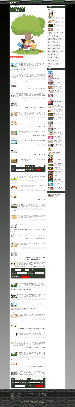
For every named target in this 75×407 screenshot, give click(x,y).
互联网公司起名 (55, 54)
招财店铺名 (26, 266)
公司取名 (49, 51)
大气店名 (21, 266)
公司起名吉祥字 (50, 63)
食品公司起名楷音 (13, 210)
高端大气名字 (36, 337)
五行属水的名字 (42, 328)
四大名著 (32, 126)
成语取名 (49, 35)
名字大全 (61, 32)
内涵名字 (56, 33)
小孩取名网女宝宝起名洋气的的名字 (18, 81)
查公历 (29, 273)
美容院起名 (31, 337)
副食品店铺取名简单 (42, 257)
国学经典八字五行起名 (57, 90)
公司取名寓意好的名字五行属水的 (18, 321)
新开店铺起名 (35, 366)
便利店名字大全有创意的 (57, 159)
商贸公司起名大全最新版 (16, 340)
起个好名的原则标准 (15, 156)
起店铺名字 (30, 266)
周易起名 (34, 135)
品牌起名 (32, 393)
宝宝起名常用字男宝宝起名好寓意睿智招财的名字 (21, 109)
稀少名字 (49, 36)
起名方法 (49, 38)
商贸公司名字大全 (23, 69)
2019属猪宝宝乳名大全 (57, 86)
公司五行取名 (22, 328)
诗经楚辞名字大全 (50, 33)
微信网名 (40, 396)
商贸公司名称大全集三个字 (31, 308)
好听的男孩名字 (55, 44)
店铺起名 (39, 199)
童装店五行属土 (42, 180)
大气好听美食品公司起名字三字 (17, 202)
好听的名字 (55, 39)
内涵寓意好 (61, 33)
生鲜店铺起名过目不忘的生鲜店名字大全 (19, 241)
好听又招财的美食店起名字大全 (17, 212)
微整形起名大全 (14, 330)
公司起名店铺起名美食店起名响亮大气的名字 (20, 349)
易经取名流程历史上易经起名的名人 (18, 128)
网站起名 (49, 42)
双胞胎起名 (18, 398)
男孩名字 (53, 35)
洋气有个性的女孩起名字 (41, 107)
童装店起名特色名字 (29, 180)
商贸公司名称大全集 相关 (16, 57)
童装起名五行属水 (37, 190)
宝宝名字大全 (50, 44)
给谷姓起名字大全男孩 (57, 101)
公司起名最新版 (42, 347)
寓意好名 (53, 36)
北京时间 (28, 169)
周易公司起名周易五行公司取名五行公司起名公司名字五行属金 (21, 289)
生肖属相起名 (18, 396)
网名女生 (45, 395)
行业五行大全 (55, 61)
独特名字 (57, 35)
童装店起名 (16, 190)
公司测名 (55, 24)
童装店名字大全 (22, 190)
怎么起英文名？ (56, 175)
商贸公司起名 (37, 347)
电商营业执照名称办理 (15, 312)
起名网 (16, 5)
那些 (37, 126)
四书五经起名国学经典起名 (16, 138)
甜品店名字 (32, 238)
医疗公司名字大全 (50, 57)
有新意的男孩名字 (42, 88)
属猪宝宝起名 (50, 60)
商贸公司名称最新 (23, 308)
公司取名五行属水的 (29, 328)
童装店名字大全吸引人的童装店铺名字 (19, 180)
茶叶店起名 (49, 48)
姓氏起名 (13, 398)
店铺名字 (58, 48)
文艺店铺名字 (43, 238)
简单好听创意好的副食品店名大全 (18, 250)
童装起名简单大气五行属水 (16, 183)
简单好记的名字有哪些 (41, 366)
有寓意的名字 (50, 39)
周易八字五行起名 (14, 147)
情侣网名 (40, 395)
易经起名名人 (43, 135)
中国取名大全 (27, 107)
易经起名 (38, 135)
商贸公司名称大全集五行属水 (17, 61)
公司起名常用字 (56, 63)
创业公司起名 (50, 54)
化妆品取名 (29, 366)
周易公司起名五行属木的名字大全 (18, 291)
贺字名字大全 (56, 32)
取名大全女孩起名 (33, 107)
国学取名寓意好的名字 (57, 136)
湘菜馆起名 (39, 229)
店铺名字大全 (38, 238)
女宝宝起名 (13, 393)
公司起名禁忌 (61, 51)
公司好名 (53, 42)
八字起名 (39, 154)
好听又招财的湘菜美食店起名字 (17, 222)
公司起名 (55, 12)
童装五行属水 (43, 190)
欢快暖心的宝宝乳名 (57, 82)
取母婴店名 (35, 266)
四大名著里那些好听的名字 (16, 119)
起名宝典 (56, 57)
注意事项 (57, 42)
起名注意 (60, 39)
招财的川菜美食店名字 (32, 229)
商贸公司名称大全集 (17, 9)
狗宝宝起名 (54, 38)
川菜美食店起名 (16, 229)
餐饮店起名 (43, 199)
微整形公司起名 (20, 337)
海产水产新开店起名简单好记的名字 (18, 368)
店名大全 (39, 266)
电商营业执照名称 (42, 319)
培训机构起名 (27, 393)
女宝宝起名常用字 (57, 45)
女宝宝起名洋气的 (35, 88)
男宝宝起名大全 (50, 32)
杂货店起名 (49, 66)
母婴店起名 (17, 266)
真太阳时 (32, 169)
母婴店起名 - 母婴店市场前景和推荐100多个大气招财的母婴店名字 (25, 259)
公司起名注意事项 (55, 51)
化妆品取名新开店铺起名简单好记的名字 (19, 359)
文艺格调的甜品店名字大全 (16, 231)
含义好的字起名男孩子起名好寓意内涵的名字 (20, 90)
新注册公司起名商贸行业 (30, 347)
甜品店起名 (28, 238)
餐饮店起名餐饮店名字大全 (16, 192)
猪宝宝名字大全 (55, 60)
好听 (40, 126)
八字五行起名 (19, 393)
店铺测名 (55, 28)
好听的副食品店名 (35, 257)
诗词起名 (13, 396)
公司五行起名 (50, 61)
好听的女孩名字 (50, 45)
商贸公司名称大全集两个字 (15, 69)
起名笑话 (40, 393)
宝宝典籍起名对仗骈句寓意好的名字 (18, 71)
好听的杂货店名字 (56, 64)
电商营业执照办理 (35, 319)
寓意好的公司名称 (36, 328)
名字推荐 (44, 266)
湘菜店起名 (43, 229)
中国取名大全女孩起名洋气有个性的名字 (19, 100)
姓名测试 (55, 20)
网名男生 (45, 393)
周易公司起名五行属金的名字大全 (18, 280)
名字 (44, 126)
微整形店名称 (26, 337)
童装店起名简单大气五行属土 (17, 173)
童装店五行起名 (36, 180)
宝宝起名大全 (58, 36)
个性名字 (58, 41)
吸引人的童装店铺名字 (29, 190)
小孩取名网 (29, 88)
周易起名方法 (59, 38)
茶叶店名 (54, 48)
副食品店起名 (28, 257)
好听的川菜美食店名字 (23, 229)
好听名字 (49, 41)
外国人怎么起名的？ (57, 183)
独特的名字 (54, 41)
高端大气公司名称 (42, 337)
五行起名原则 (50, 64)
